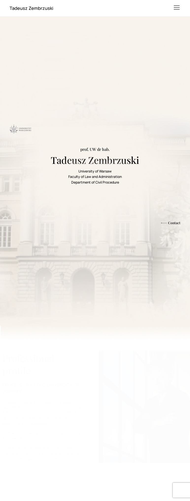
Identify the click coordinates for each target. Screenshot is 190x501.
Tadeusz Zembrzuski (31, 8)
